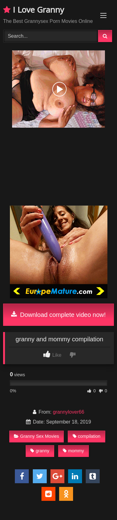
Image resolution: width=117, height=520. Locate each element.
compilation (87, 436)
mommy (73, 450)
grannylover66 (68, 412)
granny (39, 450)
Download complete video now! (58, 314)
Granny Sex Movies (36, 436)
